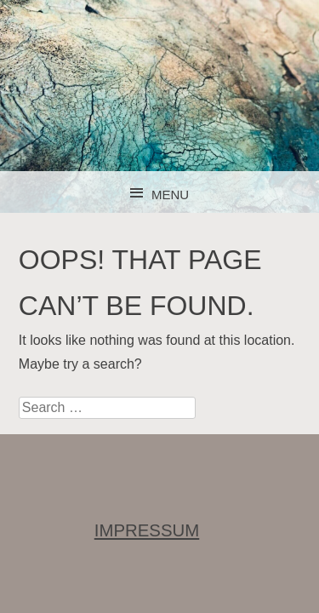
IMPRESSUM (147, 530)
